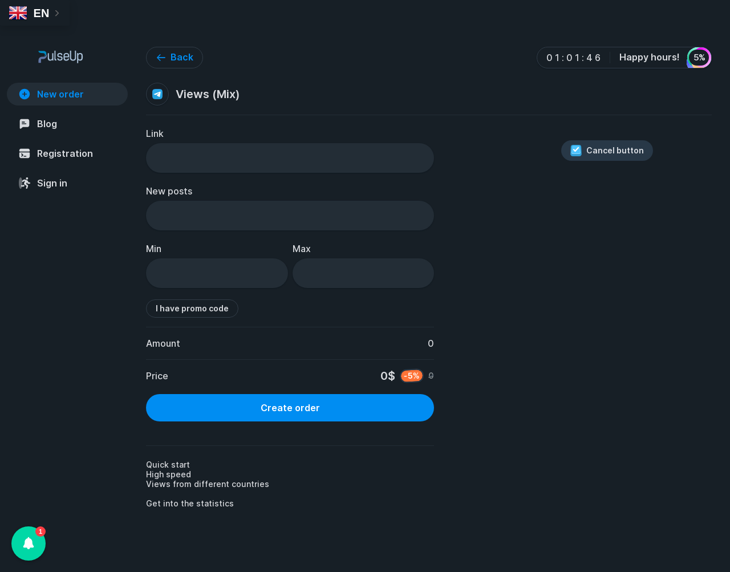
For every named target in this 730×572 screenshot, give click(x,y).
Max (302, 248)
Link (155, 133)
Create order (290, 407)
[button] (28, 543)
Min (153, 248)
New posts (169, 191)
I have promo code (192, 308)
